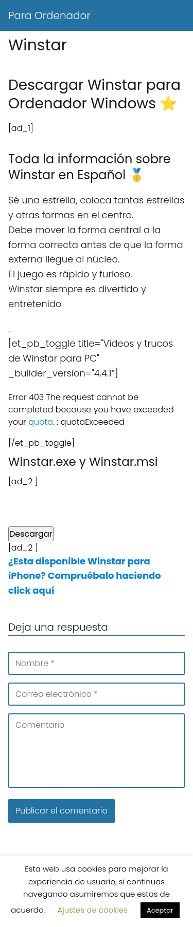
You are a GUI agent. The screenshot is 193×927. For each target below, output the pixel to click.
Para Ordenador (49, 15)
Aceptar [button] (160, 910)
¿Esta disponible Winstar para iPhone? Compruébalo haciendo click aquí (84, 576)
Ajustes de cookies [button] (92, 909)
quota (40, 422)
